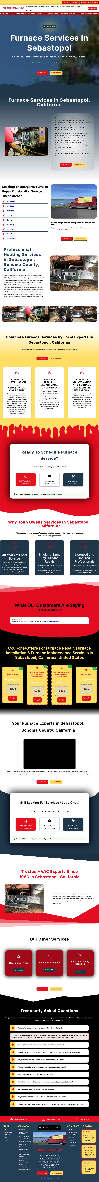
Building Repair (65, 6)
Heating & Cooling (44, 6)
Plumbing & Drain (31, 6)
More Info (29, 10)
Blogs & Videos (76, 6)
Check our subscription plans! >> (52, 622)
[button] (94, 2)
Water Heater (55, 6)
